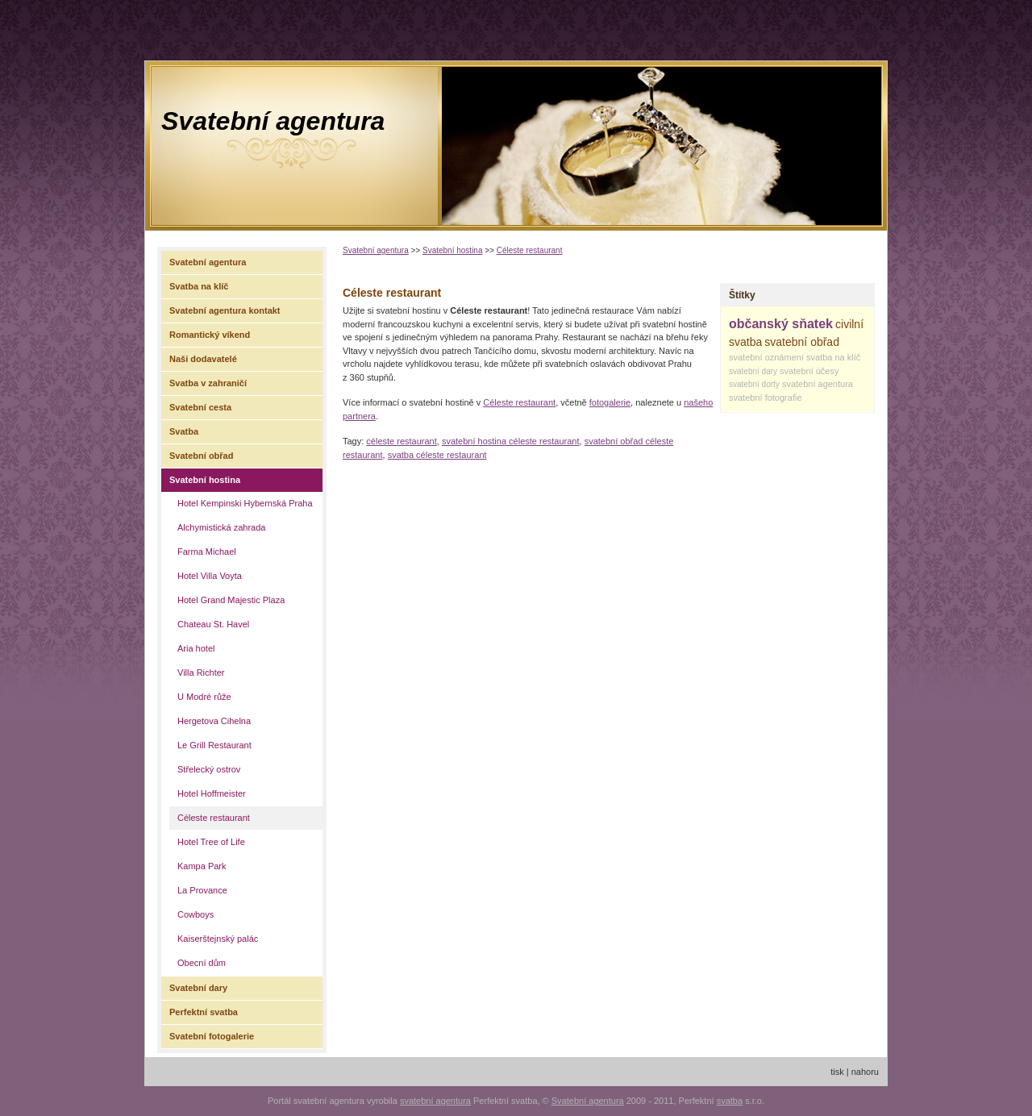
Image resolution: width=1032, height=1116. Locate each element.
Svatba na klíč (198, 286)
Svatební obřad (201, 455)
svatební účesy (809, 371)
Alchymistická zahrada (221, 527)
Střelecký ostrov (208, 769)
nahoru (865, 1071)
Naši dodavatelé (203, 359)
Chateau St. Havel (213, 624)
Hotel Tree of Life (211, 842)
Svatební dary (198, 988)
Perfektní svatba (203, 1012)
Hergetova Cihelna (214, 721)
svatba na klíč (833, 357)
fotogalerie (609, 402)
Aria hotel (195, 648)
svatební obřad (801, 341)
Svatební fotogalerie (211, 1036)
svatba (730, 1101)
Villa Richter (201, 672)
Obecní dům (201, 963)
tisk (837, 1071)
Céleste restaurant (530, 250)
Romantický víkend (209, 334)
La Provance (202, 890)
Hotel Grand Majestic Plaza (231, 600)
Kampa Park (202, 866)
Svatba (183, 431)
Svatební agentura (273, 120)
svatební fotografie (765, 397)
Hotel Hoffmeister (211, 793)
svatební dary (753, 371)
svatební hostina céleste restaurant (511, 441)
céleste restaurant (401, 441)
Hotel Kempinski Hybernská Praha (245, 503)
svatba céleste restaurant (437, 455)
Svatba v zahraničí (208, 383)
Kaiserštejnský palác (217, 938)
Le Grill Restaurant (214, 745)
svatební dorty (754, 384)
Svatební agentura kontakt (225, 310)
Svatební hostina (452, 250)
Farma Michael (206, 551)
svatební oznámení (766, 357)
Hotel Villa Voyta (209, 576)
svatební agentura (817, 384)
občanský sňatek (781, 324)
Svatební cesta (200, 407)
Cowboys (195, 914)
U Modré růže (204, 697)
